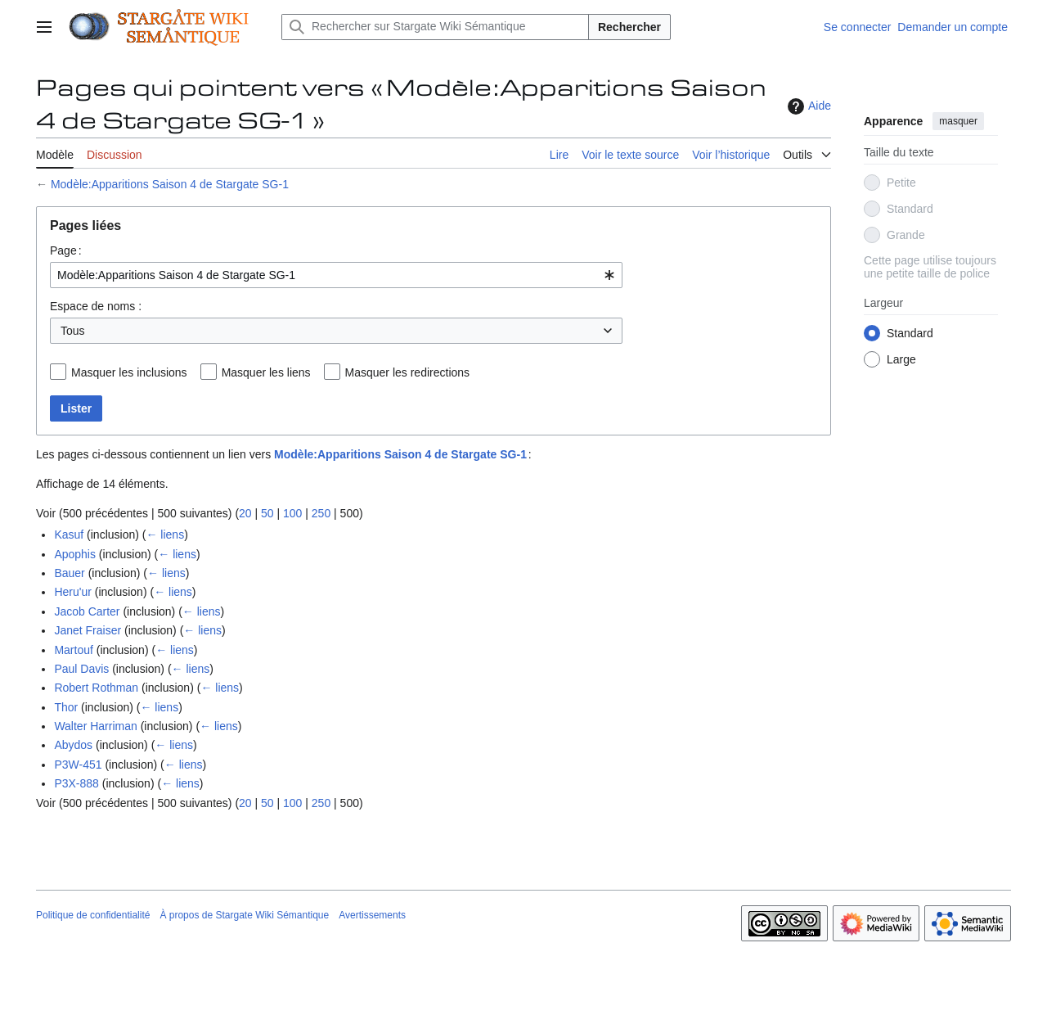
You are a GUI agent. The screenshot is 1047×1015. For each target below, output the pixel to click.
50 (267, 513)
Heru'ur (72, 591)
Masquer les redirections (407, 372)
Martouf (73, 649)
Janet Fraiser (87, 630)
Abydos (73, 744)
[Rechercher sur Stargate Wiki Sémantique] (435, 27)
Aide (807, 106)
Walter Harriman (95, 726)
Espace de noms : (96, 306)
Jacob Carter (86, 611)
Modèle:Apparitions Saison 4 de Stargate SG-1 (170, 184)
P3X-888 (76, 783)
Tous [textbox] (73, 330)
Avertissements (372, 915)
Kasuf (68, 534)
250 (321, 513)
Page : (66, 250)
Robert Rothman (96, 687)
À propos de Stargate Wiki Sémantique (244, 915)
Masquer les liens (266, 372)
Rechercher (629, 27)
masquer (958, 121)
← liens (165, 534)
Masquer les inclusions (129, 372)
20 (245, 513)
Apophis (75, 554)
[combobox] (336, 275)
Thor (66, 707)
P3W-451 (77, 764)
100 (292, 513)
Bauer (69, 573)
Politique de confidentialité (93, 915)
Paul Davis (81, 668)
